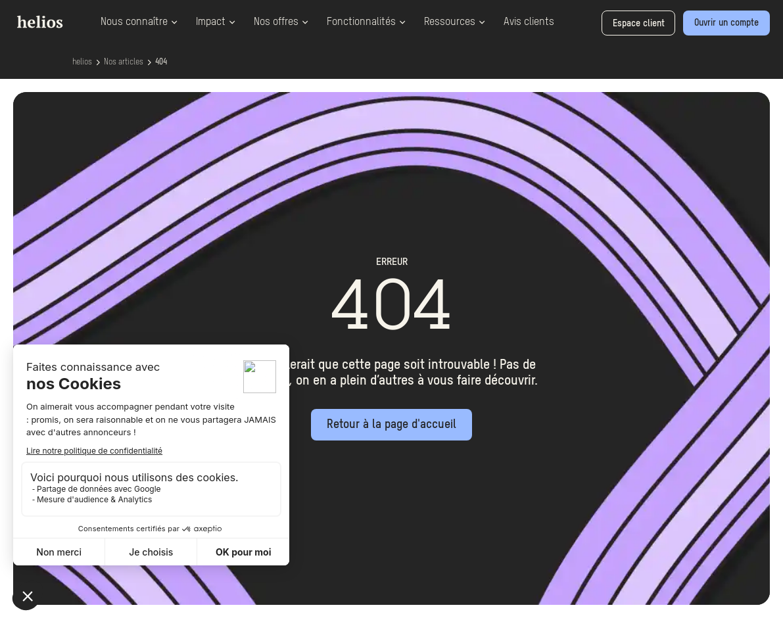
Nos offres (281, 22)
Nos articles (123, 62)
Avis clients (529, 22)
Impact (215, 22)
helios (82, 62)
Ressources (454, 22)
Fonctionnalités (366, 22)
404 (161, 62)
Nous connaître (139, 22)
